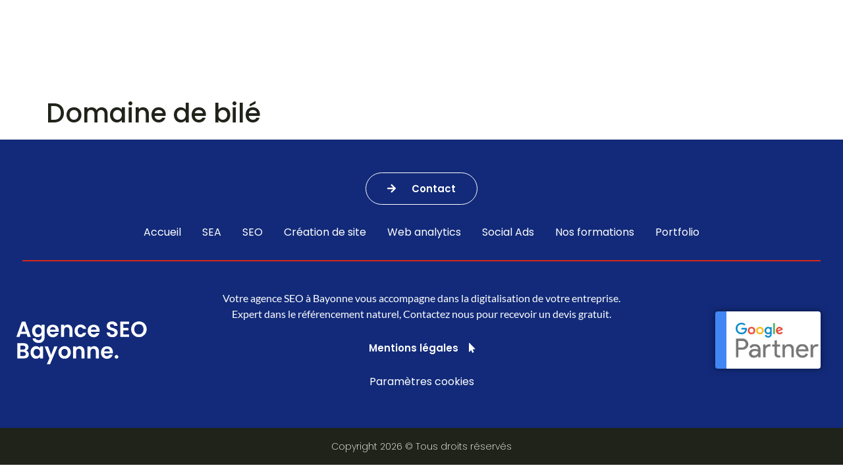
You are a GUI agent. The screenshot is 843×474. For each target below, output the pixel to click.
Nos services (237, 46)
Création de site (325, 232)
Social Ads (508, 232)
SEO (252, 232)
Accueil (162, 232)
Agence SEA (442, 46)
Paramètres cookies (421, 381)
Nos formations (555, 46)
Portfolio (657, 46)
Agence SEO (341, 46)
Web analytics (424, 232)
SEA (211, 232)
